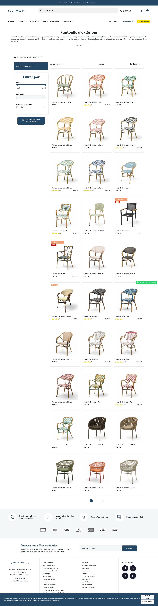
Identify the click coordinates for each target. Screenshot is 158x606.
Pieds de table (87, 585)
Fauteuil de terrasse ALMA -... (93, 102)
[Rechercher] (81, 10)
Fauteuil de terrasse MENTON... (94, 231)
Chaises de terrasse (89, 565)
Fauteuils (23, 21)
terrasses (116, 37)
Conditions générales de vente (53, 590)
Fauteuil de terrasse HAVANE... (62, 316)
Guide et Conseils (49, 579)
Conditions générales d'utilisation (54, 593)
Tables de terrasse (88, 576)
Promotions (113, 21)
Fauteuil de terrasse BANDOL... (94, 445)
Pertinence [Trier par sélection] (135, 64)
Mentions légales (48, 587)
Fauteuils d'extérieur (24, 66)
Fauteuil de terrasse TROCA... (62, 102)
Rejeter (147, 598)
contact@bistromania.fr (20, 581)
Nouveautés (128, 21)
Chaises (12, 21)
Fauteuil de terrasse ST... (60, 231)
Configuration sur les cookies (147, 602)
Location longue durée (50, 568)
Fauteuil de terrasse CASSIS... (62, 488)
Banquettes (55, 21)
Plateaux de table (88, 587)
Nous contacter (48, 563)
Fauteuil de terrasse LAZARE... (62, 359)
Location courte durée (50, 571)
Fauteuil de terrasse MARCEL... (94, 274)
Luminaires (68, 21)
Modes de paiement (49, 585)
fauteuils (16, 37)
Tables (44, 21)
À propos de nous (49, 565)
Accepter (147, 595)
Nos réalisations (48, 576)
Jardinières (86, 582)
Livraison (46, 582)
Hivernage (46, 574)
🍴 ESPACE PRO (142, 21)
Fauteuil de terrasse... (123, 188)
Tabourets (34, 21)
